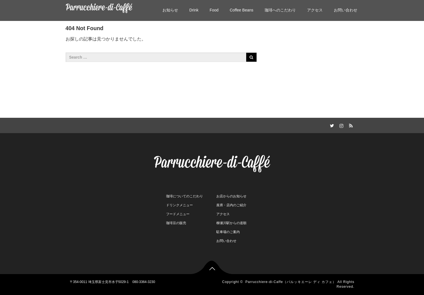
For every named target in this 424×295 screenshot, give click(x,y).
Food (214, 10)
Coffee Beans (241, 10)
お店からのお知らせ (231, 196)
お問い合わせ (345, 10)
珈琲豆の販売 (176, 223)
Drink (193, 10)
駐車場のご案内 (228, 232)
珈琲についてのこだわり (184, 196)
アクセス (315, 10)
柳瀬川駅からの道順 (231, 223)
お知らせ (170, 10)
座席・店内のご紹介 (231, 205)
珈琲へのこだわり (280, 10)
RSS (350, 125)
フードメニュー (178, 214)
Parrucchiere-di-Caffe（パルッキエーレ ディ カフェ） (290, 282)
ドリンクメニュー (179, 205)
